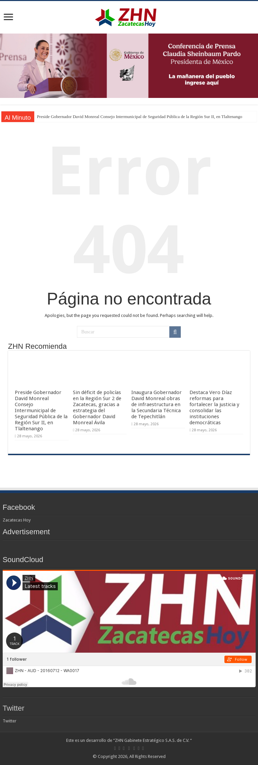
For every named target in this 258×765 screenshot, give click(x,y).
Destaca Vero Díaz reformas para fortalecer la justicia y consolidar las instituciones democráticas (214, 407)
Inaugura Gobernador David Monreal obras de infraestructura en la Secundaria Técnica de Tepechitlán (156, 404)
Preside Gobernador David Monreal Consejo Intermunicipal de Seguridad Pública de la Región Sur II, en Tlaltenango (139, 116)
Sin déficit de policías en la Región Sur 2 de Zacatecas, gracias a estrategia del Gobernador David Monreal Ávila (97, 407)
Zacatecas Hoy (17, 520)
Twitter (14, 708)
